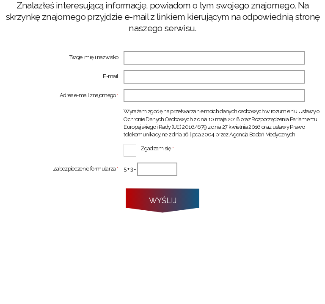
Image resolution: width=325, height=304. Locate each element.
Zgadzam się (149, 148)
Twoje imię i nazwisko (93, 57)
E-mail (110, 76)
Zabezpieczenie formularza (59, 169)
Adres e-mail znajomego (59, 95)
